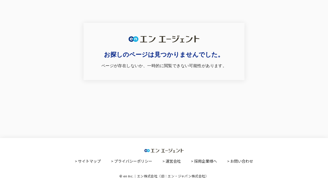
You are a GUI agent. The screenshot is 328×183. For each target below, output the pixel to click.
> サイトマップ (88, 161)
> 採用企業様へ (204, 161)
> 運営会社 (171, 161)
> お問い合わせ (240, 161)
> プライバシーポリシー (131, 161)
